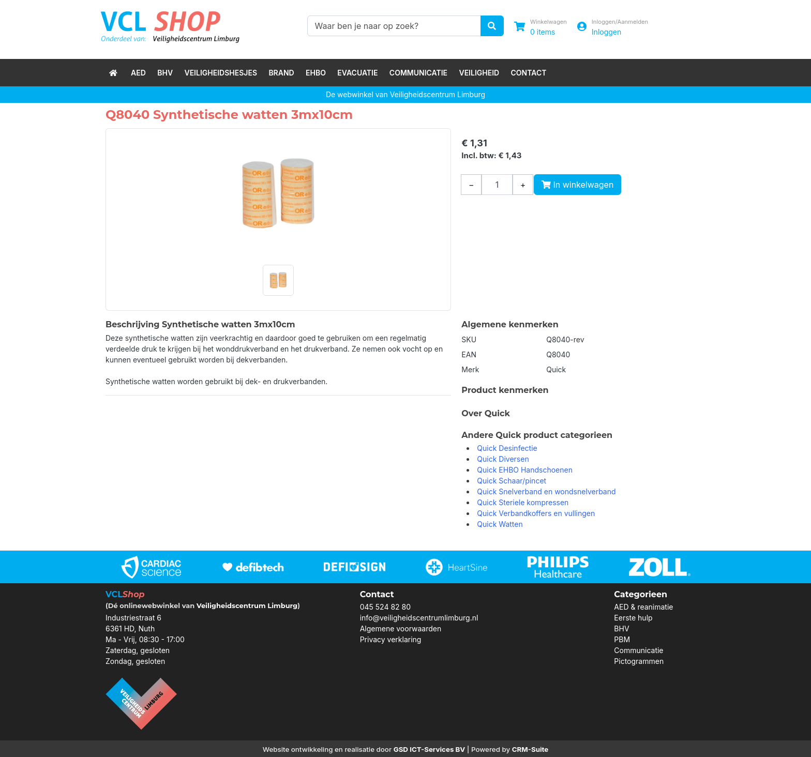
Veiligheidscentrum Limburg (247, 605)
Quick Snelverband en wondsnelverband (546, 491)
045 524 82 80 (385, 606)
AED (138, 72)
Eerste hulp (633, 617)
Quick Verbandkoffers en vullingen (536, 513)
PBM (622, 639)
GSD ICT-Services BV (429, 749)
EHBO (316, 72)
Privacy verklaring (391, 639)
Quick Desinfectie (507, 448)
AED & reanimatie (643, 606)
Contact (529, 72)
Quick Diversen (503, 459)
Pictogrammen (639, 661)
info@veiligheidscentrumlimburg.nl (419, 617)
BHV (165, 72)
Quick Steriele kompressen (522, 502)
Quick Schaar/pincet (511, 480)
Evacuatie (357, 72)
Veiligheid (479, 72)
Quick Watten (499, 524)
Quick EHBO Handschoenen (525, 469)
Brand (281, 72)
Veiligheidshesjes (220, 72)
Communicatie (418, 72)
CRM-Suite (530, 749)
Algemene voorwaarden (401, 628)
